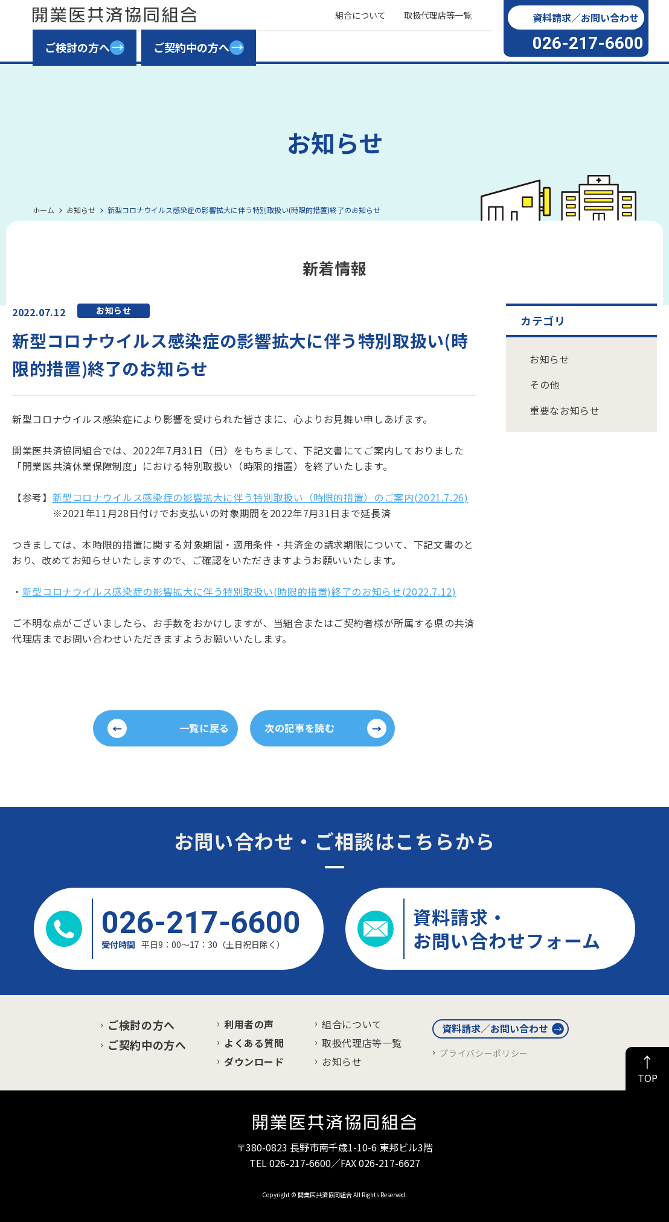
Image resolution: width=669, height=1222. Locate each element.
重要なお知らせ (565, 410)
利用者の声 (249, 1024)
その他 (545, 384)
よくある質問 (254, 1043)
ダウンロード (254, 1061)
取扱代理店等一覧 (362, 1043)
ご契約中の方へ (146, 1044)
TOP (648, 1078)
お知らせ (550, 359)
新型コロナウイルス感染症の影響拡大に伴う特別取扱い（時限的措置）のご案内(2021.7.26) (261, 497)
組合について (352, 1024)
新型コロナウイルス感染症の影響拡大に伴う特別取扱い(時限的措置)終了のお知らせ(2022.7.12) (239, 591)
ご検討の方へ (141, 1025)
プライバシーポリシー (484, 1053)
